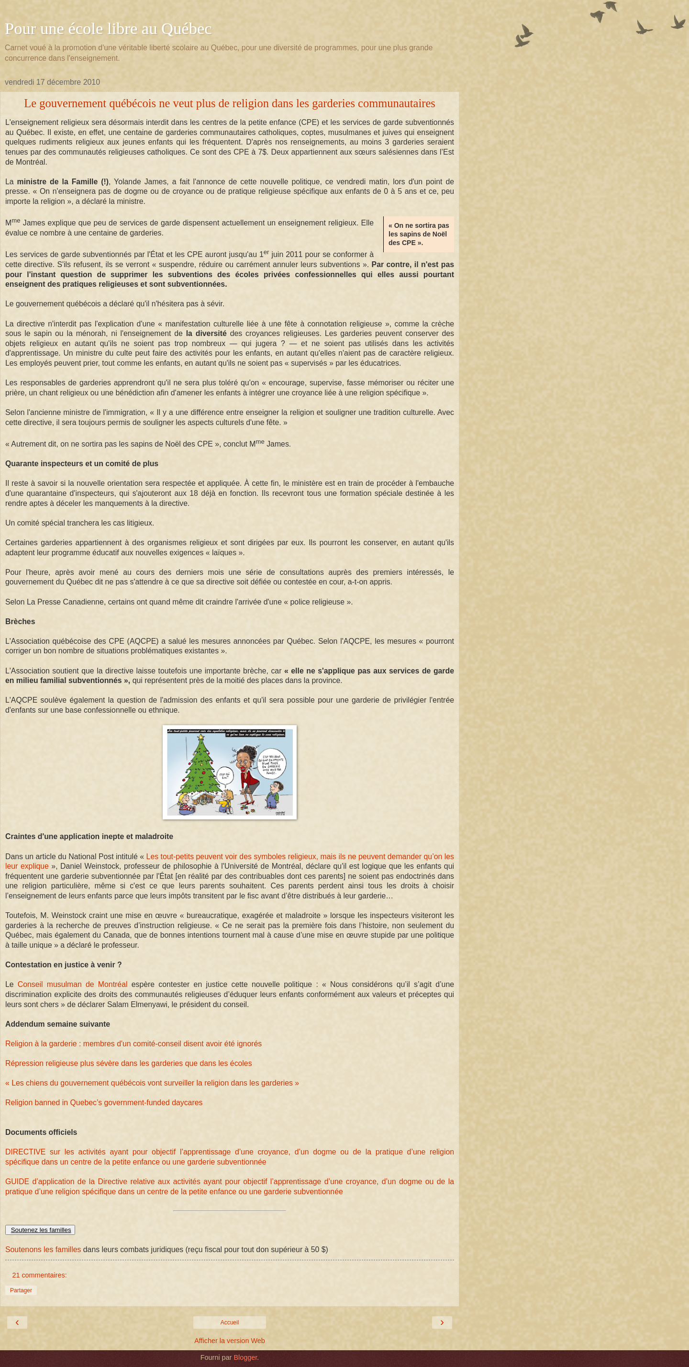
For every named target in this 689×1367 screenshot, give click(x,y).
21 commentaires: (39, 1275)
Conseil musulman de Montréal (75, 984)
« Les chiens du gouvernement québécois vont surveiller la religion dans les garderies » (152, 1083)
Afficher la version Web (229, 1341)
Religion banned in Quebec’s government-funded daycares (103, 1102)
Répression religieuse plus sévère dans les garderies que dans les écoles (128, 1063)
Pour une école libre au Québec (108, 28)
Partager (21, 1290)
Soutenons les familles (43, 1249)
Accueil (230, 1322)
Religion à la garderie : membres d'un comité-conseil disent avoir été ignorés (133, 1044)
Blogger (245, 1357)
